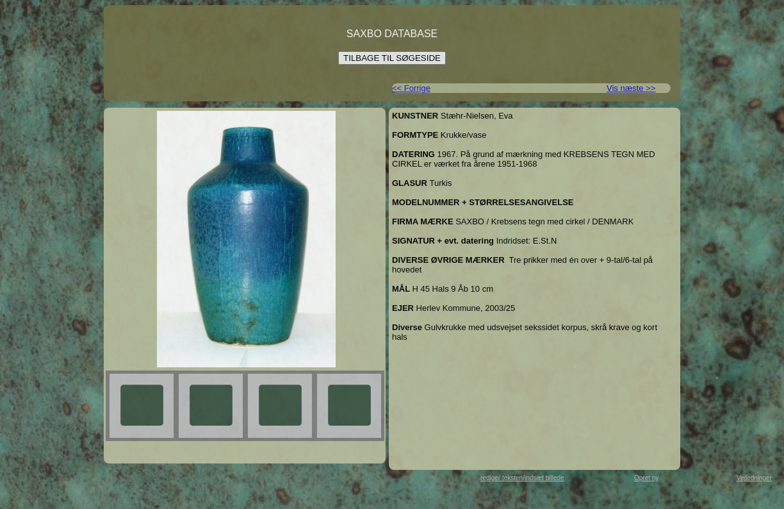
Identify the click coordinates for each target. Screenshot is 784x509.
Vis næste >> (631, 88)
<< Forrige (411, 88)
